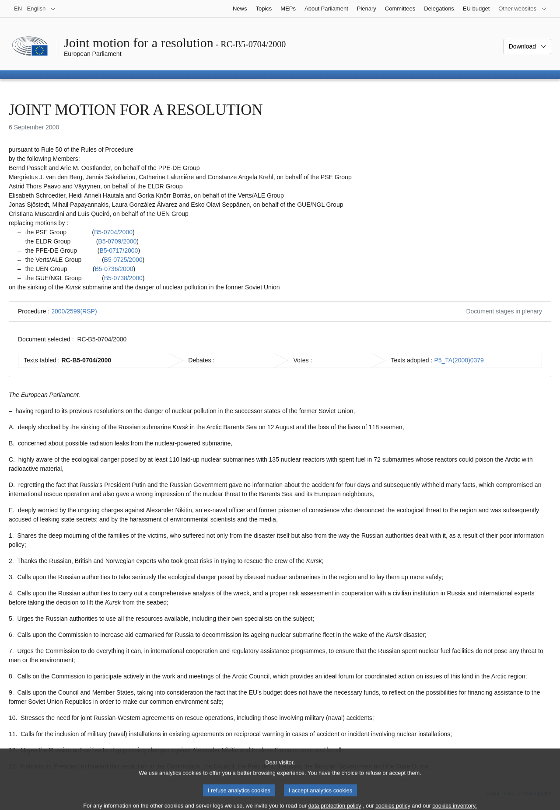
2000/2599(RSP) (74, 311)
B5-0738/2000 (123, 278)
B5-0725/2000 (123, 259)
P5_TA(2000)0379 (458, 360)
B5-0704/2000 (113, 232)
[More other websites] (522, 8)
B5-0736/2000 (114, 268)
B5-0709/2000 (117, 241)
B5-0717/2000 (118, 250)
